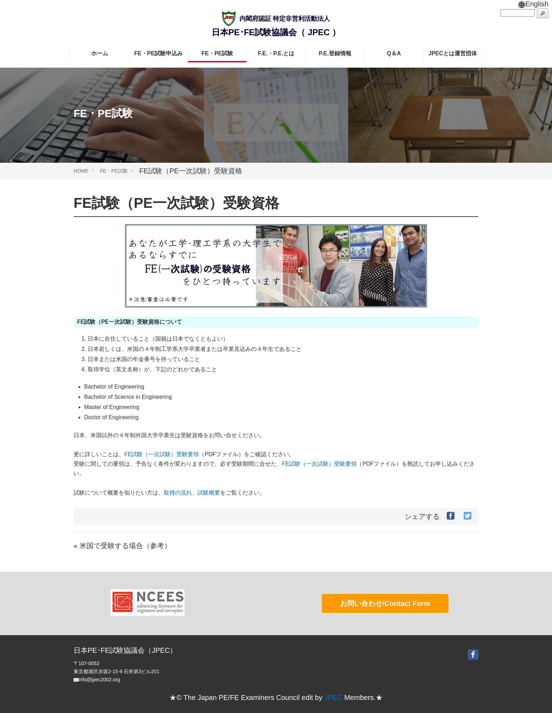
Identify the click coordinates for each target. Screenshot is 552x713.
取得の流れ (178, 493)
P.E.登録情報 (335, 53)
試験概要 (208, 493)
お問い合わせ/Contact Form (385, 603)
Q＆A (394, 53)
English (533, 4)
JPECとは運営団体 (452, 53)
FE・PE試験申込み (158, 53)
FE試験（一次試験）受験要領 (161, 454)
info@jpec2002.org (99, 679)
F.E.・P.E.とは (276, 53)
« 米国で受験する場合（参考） (122, 546)
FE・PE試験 (217, 53)
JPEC (333, 697)
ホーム (99, 53)
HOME (81, 171)
